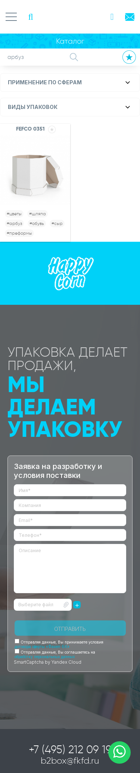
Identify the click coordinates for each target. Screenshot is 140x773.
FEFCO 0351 (30, 128)
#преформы (19, 233)
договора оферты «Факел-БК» (42, 646)
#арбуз (14, 223)
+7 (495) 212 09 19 (70, 749)
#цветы (14, 213)
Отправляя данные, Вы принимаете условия (59, 644)
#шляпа (37, 213)
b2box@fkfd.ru (70, 760)
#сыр (57, 223)
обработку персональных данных (45, 656)
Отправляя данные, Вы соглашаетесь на (55, 654)
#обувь (36, 223)
